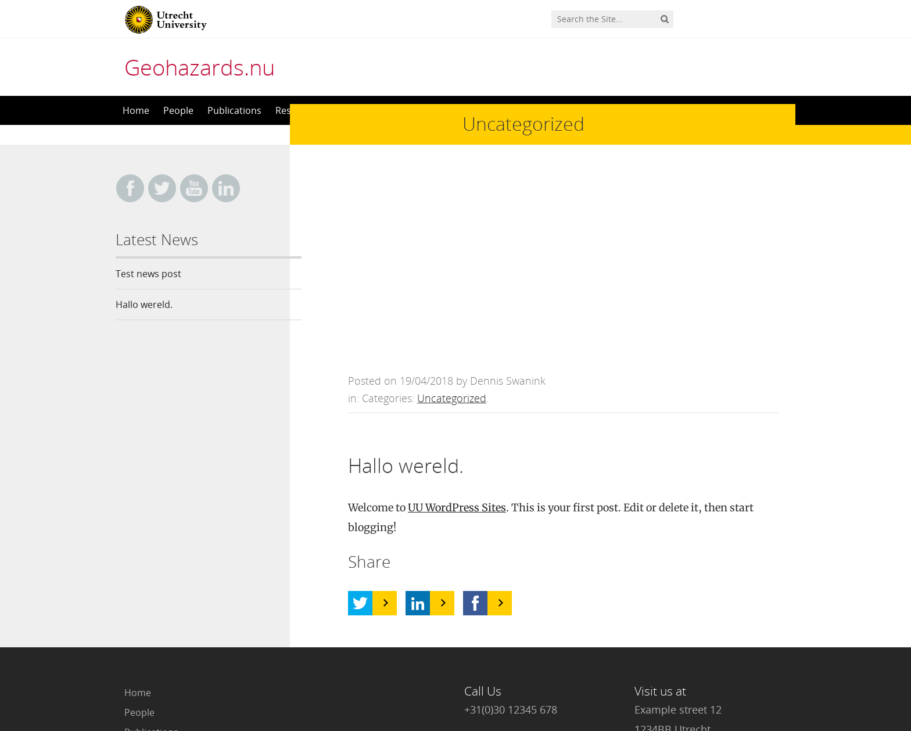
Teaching (144, 579)
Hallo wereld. (144, 304)
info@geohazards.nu (514, 565)
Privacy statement (743, 679)
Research (144, 559)
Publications (234, 110)
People (178, 110)
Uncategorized (451, 206)
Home (136, 110)
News (136, 599)
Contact (141, 618)
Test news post (148, 273)
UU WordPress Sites (457, 315)
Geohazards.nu (199, 67)
